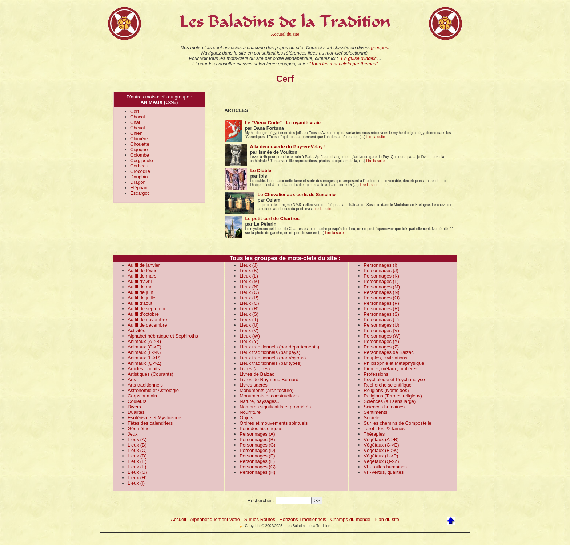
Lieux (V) (249, 330)
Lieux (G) (137, 472)
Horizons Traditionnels (302, 519)
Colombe (139, 155)
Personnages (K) (381, 276)
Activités (136, 330)
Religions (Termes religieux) (393, 396)
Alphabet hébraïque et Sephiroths (163, 336)
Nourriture (250, 412)
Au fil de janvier (144, 265)
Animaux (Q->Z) (144, 363)
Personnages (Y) (381, 341)
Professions (376, 374)
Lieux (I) (136, 483)
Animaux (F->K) (144, 352)
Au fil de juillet (142, 297)
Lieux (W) (250, 336)
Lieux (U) (249, 325)
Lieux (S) (249, 314)
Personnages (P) (381, 303)
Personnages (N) (381, 292)
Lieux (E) (137, 461)
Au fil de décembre (147, 325)
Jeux (132, 434)
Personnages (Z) (381, 347)
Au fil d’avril (140, 281)
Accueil (178, 519)
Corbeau (139, 166)
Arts (132, 379)
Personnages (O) (382, 297)
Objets (246, 417)
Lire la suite (375, 137)
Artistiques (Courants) (150, 374)
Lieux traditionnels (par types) (271, 363)
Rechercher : (261, 500)
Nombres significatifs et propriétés (275, 406)
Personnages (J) (381, 270)
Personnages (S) (381, 314)
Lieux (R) (249, 308)
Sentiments (375, 412)
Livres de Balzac (257, 374)
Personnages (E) (257, 456)
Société (371, 417)
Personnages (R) (381, 308)
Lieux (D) (137, 456)
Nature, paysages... (260, 401)
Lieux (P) (249, 297)
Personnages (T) (381, 319)
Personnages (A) (257, 434)
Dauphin (139, 176)
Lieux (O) (249, 292)
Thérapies (374, 434)
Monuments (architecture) (266, 390)
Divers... (136, 406)
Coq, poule (141, 160)
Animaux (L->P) (144, 357)
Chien (136, 133)
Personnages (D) (257, 450)
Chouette (139, 144)
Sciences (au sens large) (390, 401)
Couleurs (137, 401)
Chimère (139, 138)
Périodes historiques (261, 428)
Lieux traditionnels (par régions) (273, 357)
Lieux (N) (249, 287)
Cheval (137, 127)
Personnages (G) (258, 466)
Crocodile (140, 171)
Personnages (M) (382, 287)
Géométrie (139, 428)
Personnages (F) (257, 461)
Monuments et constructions (269, 396)
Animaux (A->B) (144, 341)
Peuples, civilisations (385, 357)
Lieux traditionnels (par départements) (279, 347)
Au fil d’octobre (143, 314)
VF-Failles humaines (385, 466)
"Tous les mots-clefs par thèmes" (343, 63)
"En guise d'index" (358, 58)
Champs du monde (350, 519)
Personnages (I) (380, 265)
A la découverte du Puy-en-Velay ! (287, 146)
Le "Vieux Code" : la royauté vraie (283, 122)
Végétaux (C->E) (381, 445)
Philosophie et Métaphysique (394, 363)
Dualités (136, 412)
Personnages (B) (257, 439)
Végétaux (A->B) (381, 439)
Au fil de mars (142, 276)
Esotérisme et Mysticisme (154, 417)
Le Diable (260, 170)
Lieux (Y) (249, 341)
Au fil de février (143, 270)
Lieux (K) (249, 270)
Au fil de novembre (147, 319)
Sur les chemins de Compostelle (397, 423)
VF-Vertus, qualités (384, 472)
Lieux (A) (137, 439)
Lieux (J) (249, 265)
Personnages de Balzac (388, 352)
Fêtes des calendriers (150, 423)
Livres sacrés (254, 385)
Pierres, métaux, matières (390, 368)
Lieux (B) (137, 445)
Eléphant (139, 187)
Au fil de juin (140, 292)
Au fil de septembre (148, 308)
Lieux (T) (249, 319)
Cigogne (139, 149)
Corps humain (142, 396)
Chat (135, 122)
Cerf (134, 111)
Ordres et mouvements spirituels (274, 423)
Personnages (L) (381, 281)
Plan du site (386, 519)
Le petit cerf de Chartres (272, 218)
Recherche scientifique (388, 385)
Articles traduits (144, 368)
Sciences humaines (384, 406)
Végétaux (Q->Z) (381, 461)
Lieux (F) (137, 466)
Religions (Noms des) (386, 390)
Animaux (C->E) (144, 347)
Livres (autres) (255, 368)
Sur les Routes (259, 519)
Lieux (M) (249, 281)
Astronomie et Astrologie (153, 390)
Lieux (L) (249, 276)
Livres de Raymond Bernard (269, 379)
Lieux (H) (137, 477)
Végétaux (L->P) (381, 456)
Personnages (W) (382, 336)
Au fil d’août (140, 303)
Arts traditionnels (145, 385)
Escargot (139, 193)
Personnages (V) (381, 330)
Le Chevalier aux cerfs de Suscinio (296, 194)
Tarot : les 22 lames (384, 428)
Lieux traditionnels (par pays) (270, 352)
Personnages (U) (381, 325)
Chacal (137, 117)
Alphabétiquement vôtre (215, 519)
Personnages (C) (257, 445)
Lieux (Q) (249, 303)
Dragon (138, 182)
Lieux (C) (137, 450)
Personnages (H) (257, 472)
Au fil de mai (141, 287)
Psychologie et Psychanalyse (394, 379)
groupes (379, 47)
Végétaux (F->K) (381, 450)
